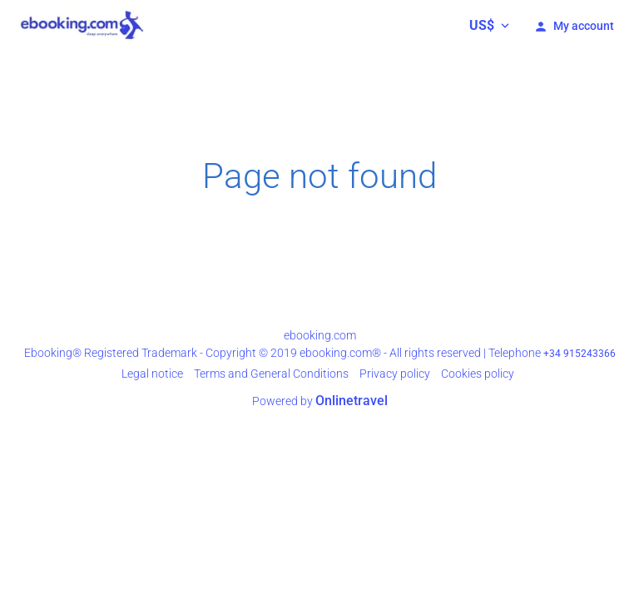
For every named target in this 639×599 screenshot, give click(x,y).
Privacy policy (394, 373)
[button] (489, 25)
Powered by (320, 401)
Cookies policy (477, 373)
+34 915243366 (579, 353)
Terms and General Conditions (271, 373)
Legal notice (152, 373)
